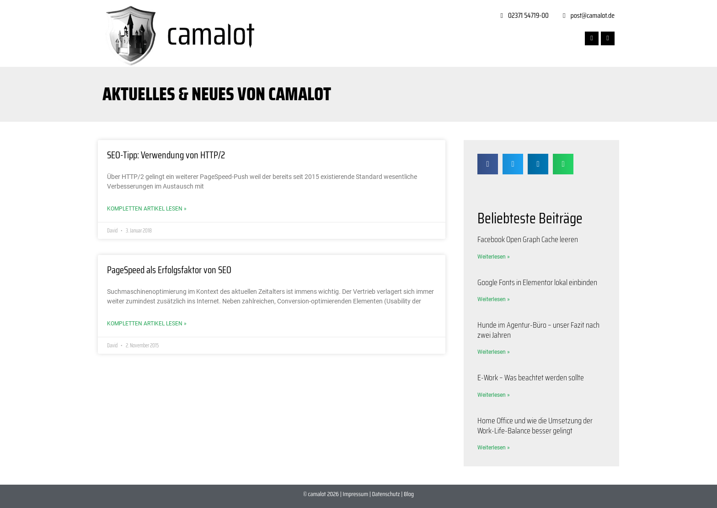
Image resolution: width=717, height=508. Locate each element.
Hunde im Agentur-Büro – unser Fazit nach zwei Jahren (538, 330)
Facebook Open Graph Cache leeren (527, 239)
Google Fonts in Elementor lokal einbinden (537, 282)
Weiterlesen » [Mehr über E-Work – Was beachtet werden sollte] (493, 395)
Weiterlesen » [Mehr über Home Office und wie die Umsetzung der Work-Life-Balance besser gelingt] (493, 447)
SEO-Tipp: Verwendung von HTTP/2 (166, 154)
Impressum (355, 494)
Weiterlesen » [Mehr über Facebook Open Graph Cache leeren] (493, 257)
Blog (409, 494)
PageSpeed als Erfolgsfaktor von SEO (169, 269)
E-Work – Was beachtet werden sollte (530, 377)
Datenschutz (386, 494)
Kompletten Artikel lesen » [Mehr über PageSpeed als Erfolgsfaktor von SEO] (147, 323)
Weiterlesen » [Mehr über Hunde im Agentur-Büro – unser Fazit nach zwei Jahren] (493, 352)
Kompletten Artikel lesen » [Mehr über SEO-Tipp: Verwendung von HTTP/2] (147, 208)
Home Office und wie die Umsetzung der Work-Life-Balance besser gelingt (535, 425)
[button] (487, 164)
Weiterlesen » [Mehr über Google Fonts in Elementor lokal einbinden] (493, 299)
